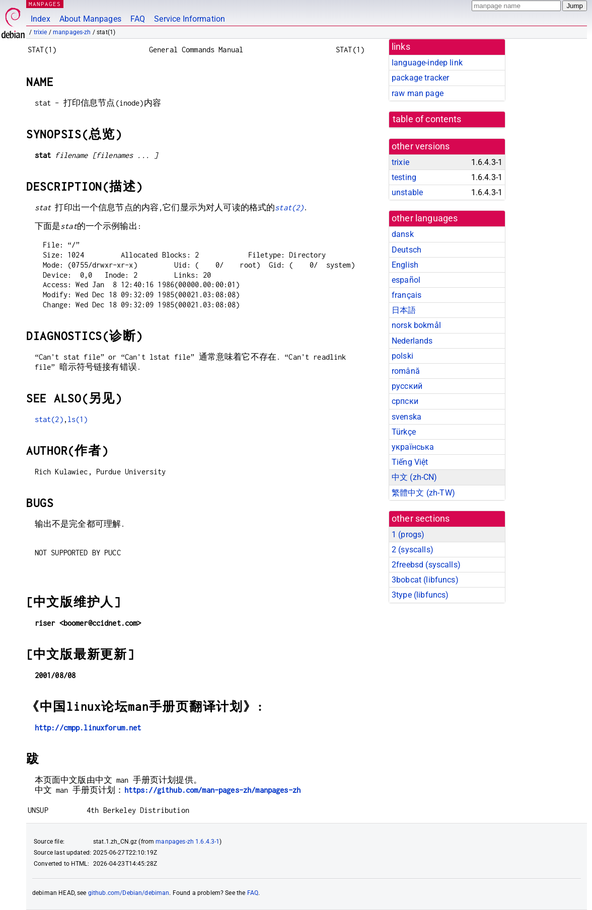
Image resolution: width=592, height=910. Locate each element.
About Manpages (90, 19)
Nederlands (412, 341)
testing (404, 177)
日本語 (404, 310)
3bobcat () (425, 580)
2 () (412, 549)
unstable (407, 192)
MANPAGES (45, 4)
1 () (408, 534)
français (406, 295)
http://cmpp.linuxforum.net (88, 727)
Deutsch (406, 250)
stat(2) (289, 207)
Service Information (189, 19)
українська (413, 447)
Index (40, 19)
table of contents (427, 119)
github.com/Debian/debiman (129, 892)
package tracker (420, 77)
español (406, 280)
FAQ (137, 19)
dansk (403, 234)
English (405, 265)
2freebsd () (426, 564)
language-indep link (427, 62)
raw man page (417, 93)
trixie (40, 32)
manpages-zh (72, 32)
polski (402, 356)
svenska (406, 417)
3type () (420, 595)
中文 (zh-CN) (414, 477)
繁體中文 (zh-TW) (423, 493)
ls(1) (77, 419)
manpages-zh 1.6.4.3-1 (187, 841)
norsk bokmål (416, 325)
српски (405, 401)
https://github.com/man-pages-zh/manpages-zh (212, 790)
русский (407, 386)
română (406, 371)
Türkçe (404, 432)
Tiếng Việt (410, 462)
